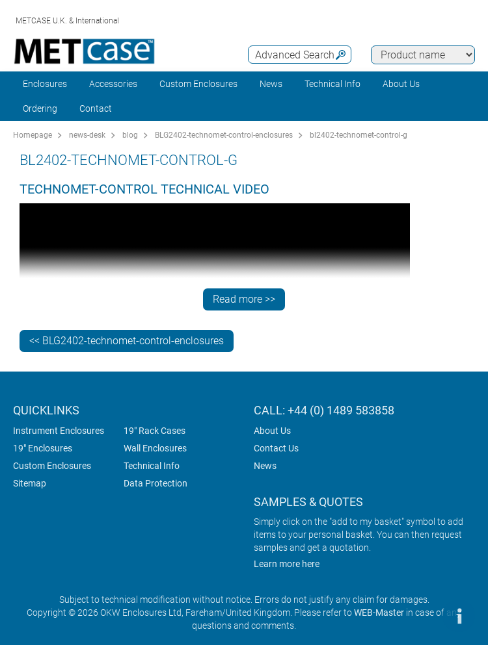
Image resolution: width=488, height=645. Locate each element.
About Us (272, 430)
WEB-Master (379, 612)
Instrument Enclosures (58, 430)
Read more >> (244, 299)
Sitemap (29, 483)
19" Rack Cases (154, 430)
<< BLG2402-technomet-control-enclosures (126, 341)
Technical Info (152, 466)
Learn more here (286, 564)
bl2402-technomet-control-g (358, 135)
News (271, 84)
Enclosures (45, 84)
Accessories (113, 84)
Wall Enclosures (155, 448)
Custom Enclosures (198, 84)
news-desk (87, 135)
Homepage (32, 135)
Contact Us (276, 448)
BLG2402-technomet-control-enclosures (224, 135)
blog (130, 135)
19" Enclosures (42, 448)
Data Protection (155, 483)
